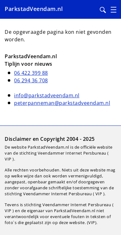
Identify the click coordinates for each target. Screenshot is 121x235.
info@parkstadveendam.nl (47, 95)
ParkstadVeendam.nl (34, 9)
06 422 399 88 (31, 72)
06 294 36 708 (31, 80)
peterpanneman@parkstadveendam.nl (62, 103)
